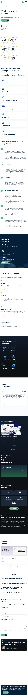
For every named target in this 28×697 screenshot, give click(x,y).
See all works (14, 449)
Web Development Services (7, 6)
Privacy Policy (4, 631)
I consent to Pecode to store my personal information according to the (14, 631)
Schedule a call (6, 262)
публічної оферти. (17, 689)
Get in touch (5, 20)
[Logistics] (3, 467)
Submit (4, 635)
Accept (5, 692)
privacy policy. (22, 688)
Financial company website (9, 436)
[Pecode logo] (4, 2)
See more (4, 289)
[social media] (23, 2)
